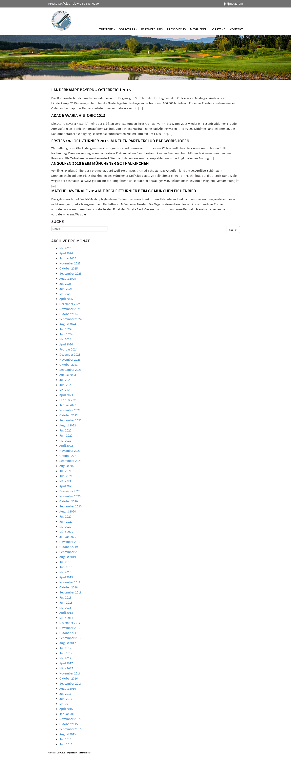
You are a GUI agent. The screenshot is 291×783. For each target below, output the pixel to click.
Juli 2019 (65, 562)
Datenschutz (84, 752)
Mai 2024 (65, 339)
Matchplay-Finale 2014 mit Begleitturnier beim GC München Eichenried (123, 191)
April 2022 (66, 445)
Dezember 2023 (69, 354)
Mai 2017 (65, 658)
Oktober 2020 (68, 501)
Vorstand (218, 29)
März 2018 (66, 618)
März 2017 (66, 668)
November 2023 (70, 359)
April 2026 (66, 253)
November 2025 (70, 263)
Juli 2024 (65, 329)
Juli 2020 (65, 516)
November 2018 (70, 582)
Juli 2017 (65, 648)
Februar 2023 (68, 400)
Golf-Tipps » (128, 29)
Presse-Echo (176, 29)
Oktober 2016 (68, 678)
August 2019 (67, 557)
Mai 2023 (65, 390)
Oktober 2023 (68, 364)
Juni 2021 (65, 476)
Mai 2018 (65, 607)
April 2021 (66, 486)
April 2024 (66, 344)
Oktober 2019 (68, 547)
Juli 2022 (65, 430)
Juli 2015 (65, 739)
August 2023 (67, 375)
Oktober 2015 (68, 724)
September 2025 (70, 273)
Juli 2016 (65, 693)
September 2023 (70, 370)
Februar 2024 (68, 349)
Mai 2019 (65, 572)
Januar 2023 (67, 405)
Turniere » (107, 29)
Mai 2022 (65, 440)
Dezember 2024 (69, 304)
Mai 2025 (65, 294)
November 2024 (70, 309)
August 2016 (67, 688)
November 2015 (70, 719)
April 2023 (66, 395)
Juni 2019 (65, 567)
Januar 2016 (67, 714)
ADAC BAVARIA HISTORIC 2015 (78, 115)
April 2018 (66, 612)
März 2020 (66, 531)
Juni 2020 (65, 521)
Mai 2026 (65, 248)
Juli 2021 (65, 471)
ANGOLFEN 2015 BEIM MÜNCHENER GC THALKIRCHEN (100, 163)
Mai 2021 (65, 481)
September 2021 (70, 461)
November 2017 (70, 628)
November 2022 (70, 410)
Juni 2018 (65, 602)
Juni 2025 (65, 289)
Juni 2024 (65, 334)
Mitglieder (198, 29)
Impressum (72, 752)
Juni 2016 (65, 699)
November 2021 (70, 450)
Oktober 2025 (68, 268)
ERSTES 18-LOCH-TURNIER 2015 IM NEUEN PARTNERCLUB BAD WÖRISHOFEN (120, 141)
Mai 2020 (65, 526)
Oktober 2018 (68, 587)
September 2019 (70, 552)
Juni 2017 (65, 653)
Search (233, 229)
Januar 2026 (67, 258)
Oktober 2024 (68, 314)
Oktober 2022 (68, 415)
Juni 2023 (65, 385)
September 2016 (70, 683)
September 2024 (70, 319)
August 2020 (67, 511)
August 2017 (67, 643)
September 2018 (70, 592)
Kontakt (236, 29)
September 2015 (70, 729)
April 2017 (66, 663)
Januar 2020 (67, 537)
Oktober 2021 (68, 456)
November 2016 (70, 673)
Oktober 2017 (68, 633)
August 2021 (67, 466)
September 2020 (70, 506)
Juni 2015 (65, 744)
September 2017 (70, 638)
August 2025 (67, 278)
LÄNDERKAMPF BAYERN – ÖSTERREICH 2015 (91, 90)
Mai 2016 (65, 704)
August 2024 (67, 324)
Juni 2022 (65, 435)
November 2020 (70, 496)
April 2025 (66, 299)
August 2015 (67, 734)
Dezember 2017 (69, 623)
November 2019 (70, 542)
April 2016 (66, 709)
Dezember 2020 (69, 491)
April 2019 (66, 577)
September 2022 (70, 420)
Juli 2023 (65, 380)
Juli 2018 (65, 597)
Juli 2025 (65, 283)
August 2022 (67, 425)
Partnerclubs (152, 29)
